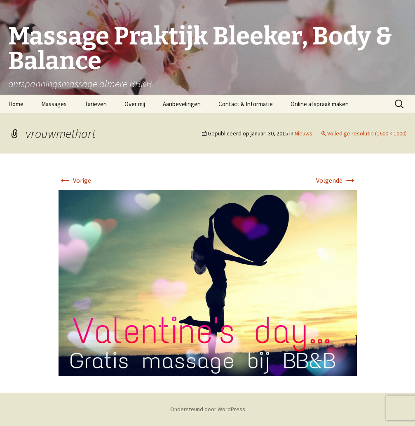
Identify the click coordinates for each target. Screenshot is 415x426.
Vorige (75, 180)
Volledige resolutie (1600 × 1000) (367, 133)
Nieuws (303, 133)
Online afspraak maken (320, 104)
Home (15, 104)
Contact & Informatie (245, 104)
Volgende (336, 180)
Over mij (134, 104)
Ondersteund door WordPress (207, 409)
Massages (54, 104)
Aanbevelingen (182, 104)
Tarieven (95, 104)
